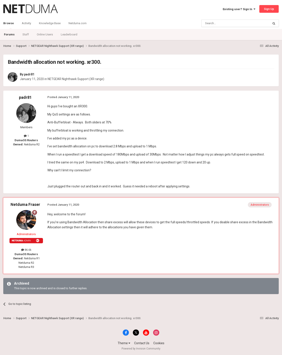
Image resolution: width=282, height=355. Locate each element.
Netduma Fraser (25, 204)
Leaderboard (69, 34)
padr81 (29, 74)
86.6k (26, 249)
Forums (9, 34)
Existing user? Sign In (239, 9)
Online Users (45, 34)
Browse (8, 25)
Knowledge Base (50, 23)
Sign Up (269, 9)
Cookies (158, 343)
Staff (25, 34)
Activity (26, 23)
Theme (124, 343)
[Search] (225, 23)
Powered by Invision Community (141, 348)
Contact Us (141, 343)
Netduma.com (78, 23)
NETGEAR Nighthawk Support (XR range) (76, 79)
